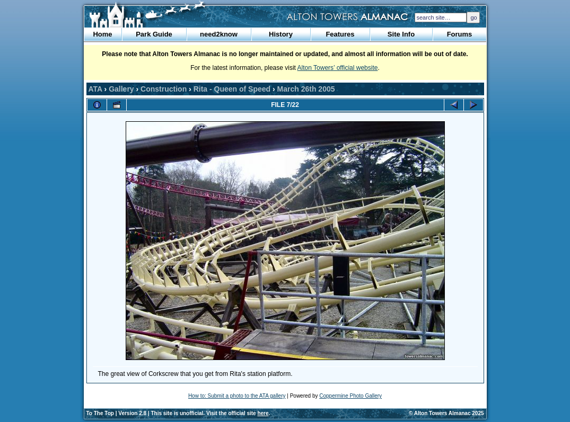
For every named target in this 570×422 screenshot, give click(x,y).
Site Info (401, 34)
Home (102, 34)
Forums (459, 34)
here (262, 413)
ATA (95, 89)
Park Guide (154, 34)
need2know (219, 34)
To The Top (100, 413)
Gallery (121, 89)
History (281, 34)
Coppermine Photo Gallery (350, 396)
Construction (164, 89)
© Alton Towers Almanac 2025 (446, 413)
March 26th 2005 (306, 89)
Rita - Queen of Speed (232, 89)
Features (340, 34)
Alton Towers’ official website (337, 67)
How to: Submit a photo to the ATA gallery (237, 396)
